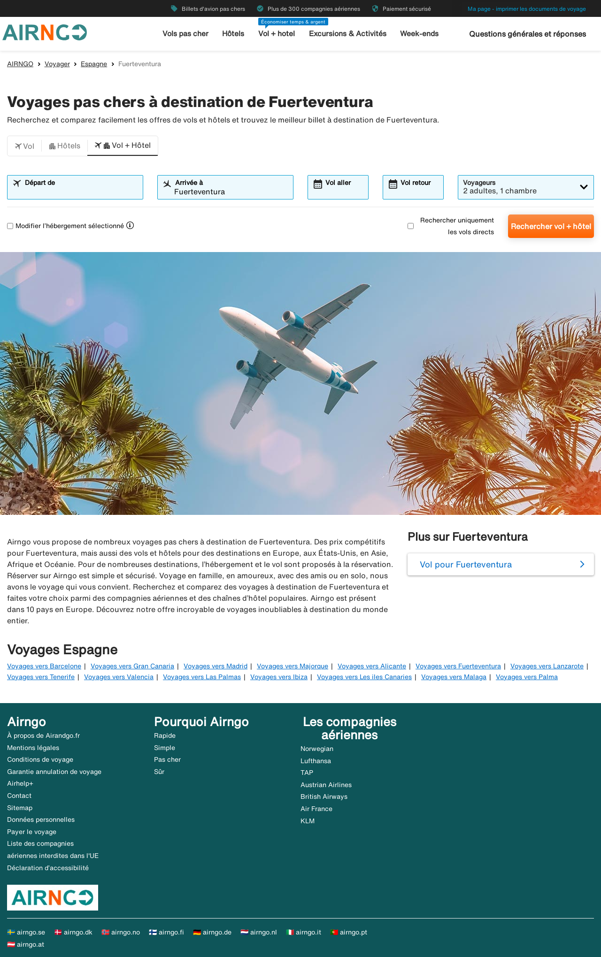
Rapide (165, 735)
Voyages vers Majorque (292, 666)
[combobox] (81, 191)
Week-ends (417, 33)
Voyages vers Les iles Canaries (364, 677)
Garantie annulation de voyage (54, 771)
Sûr (159, 771)
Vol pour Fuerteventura (466, 564)
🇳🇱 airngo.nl (258, 932)
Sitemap (19, 807)
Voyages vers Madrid (215, 666)
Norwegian (316, 748)
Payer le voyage (31, 831)
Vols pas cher (187, 33)
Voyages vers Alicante (372, 666)
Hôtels (235, 33)
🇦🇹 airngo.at (25, 944)
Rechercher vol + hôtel (551, 226)
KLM (307, 821)
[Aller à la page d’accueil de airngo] (44, 31)
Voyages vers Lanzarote (547, 666)
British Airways (323, 796)
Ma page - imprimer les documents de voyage (527, 9)
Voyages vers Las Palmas (202, 677)
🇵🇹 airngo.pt (348, 932)
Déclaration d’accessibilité (48, 868)
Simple (164, 747)
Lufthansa (315, 761)
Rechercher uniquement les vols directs (450, 226)
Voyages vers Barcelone (44, 666)
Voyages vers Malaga (453, 677)
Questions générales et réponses (527, 34)
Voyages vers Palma (527, 677)
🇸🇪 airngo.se (26, 932)
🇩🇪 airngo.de (212, 932)
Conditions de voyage (40, 759)
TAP (306, 772)
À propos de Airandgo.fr (43, 735)
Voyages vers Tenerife (41, 677)
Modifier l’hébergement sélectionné (65, 225)
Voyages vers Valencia (119, 677)
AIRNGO (20, 64)
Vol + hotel (277, 33)
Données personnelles (41, 819)
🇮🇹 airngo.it (303, 932)
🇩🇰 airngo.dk (73, 932)
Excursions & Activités (347, 33)
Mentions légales (33, 747)
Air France (316, 808)
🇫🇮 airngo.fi (166, 932)
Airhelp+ (20, 783)
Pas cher (167, 759)
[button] (24, 146)
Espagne (94, 64)
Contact (19, 795)
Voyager (57, 64)
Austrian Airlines (326, 784)
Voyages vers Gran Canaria (132, 666)
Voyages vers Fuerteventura (458, 666)
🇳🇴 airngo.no (120, 932)
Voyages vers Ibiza (279, 677)
